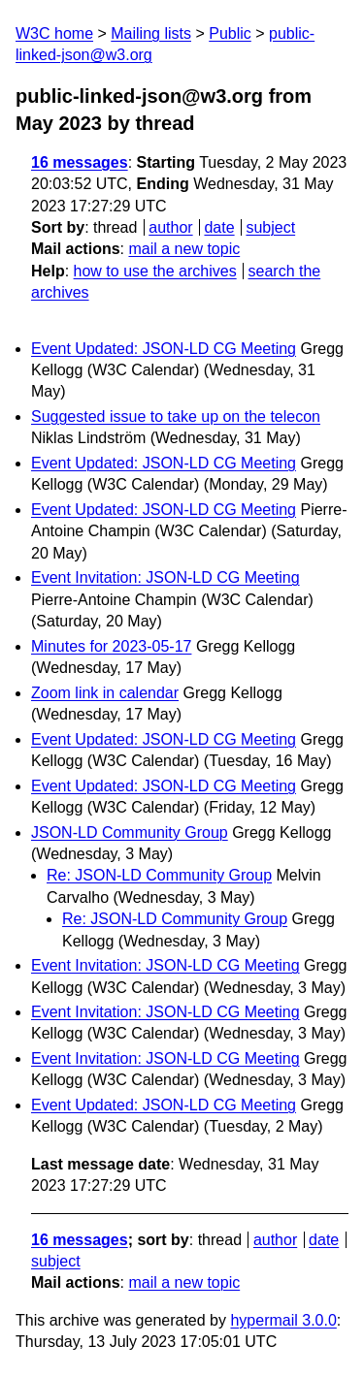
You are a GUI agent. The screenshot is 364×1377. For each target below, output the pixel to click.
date (219, 227)
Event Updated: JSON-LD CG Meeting (163, 348)
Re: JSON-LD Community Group (159, 875)
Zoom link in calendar (105, 693)
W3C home (54, 33)
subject (270, 227)
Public (230, 33)
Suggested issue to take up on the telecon (175, 416)
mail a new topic (184, 248)
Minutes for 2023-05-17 (111, 646)
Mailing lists (151, 33)
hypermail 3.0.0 (283, 1320)
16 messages (79, 162)
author (170, 227)
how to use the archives (155, 271)
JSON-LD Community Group (129, 832)
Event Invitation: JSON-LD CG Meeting (165, 577)
